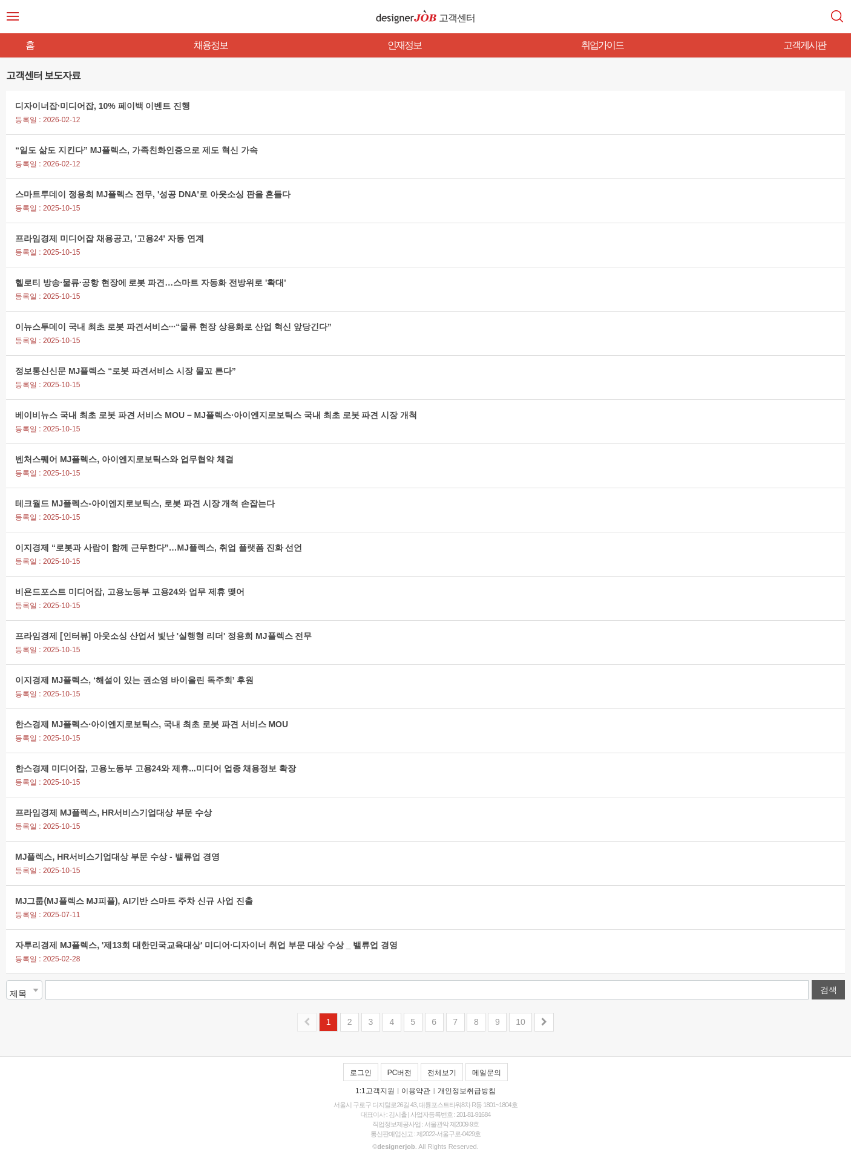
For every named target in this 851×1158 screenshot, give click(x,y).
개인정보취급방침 (467, 1091)
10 (520, 1022)
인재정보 (404, 45)
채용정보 (211, 45)
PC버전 (399, 1072)
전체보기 (441, 1072)
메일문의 (486, 1072)
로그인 (361, 1072)
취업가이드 (602, 45)
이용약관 (415, 1091)
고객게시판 (804, 45)
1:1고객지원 (375, 1091)
